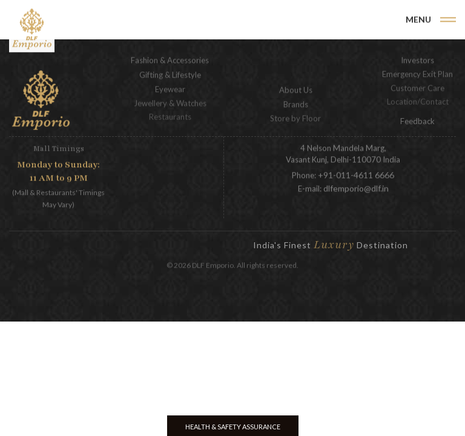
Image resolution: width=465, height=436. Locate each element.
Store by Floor (295, 116)
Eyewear (170, 88)
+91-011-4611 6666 (356, 174)
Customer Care (417, 86)
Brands (295, 103)
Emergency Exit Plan (417, 73)
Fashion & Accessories (170, 59)
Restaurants (170, 113)
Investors (417, 59)
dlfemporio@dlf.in (356, 187)
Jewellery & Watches (170, 101)
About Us (295, 89)
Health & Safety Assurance (232, 427)
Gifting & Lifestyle (170, 74)
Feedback (417, 121)
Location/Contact (418, 98)
